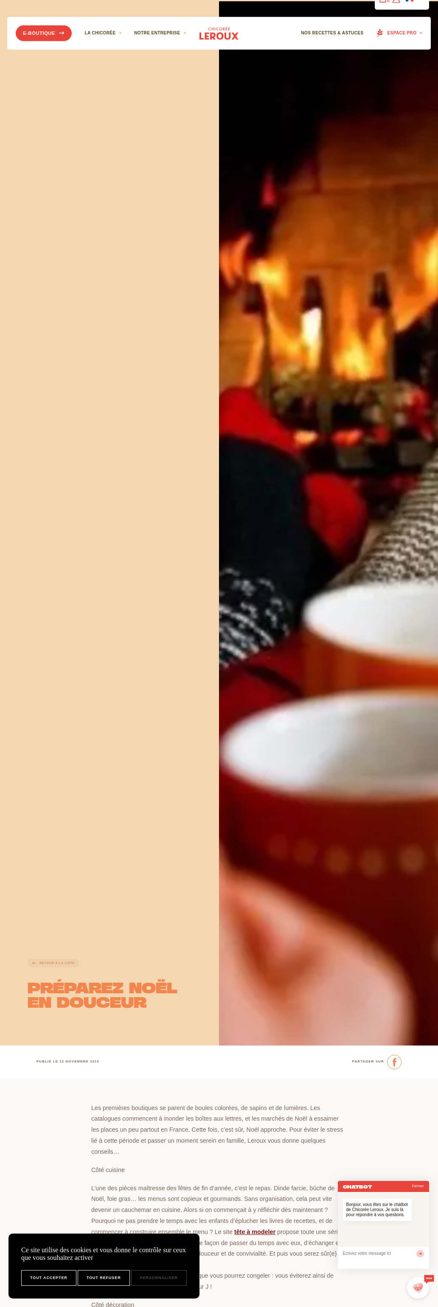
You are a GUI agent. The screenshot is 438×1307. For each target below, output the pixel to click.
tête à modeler (254, 1231)
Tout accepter (48, 1278)
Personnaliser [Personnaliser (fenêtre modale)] (159, 1278)
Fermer (418, 1186)
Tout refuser (104, 1278)
